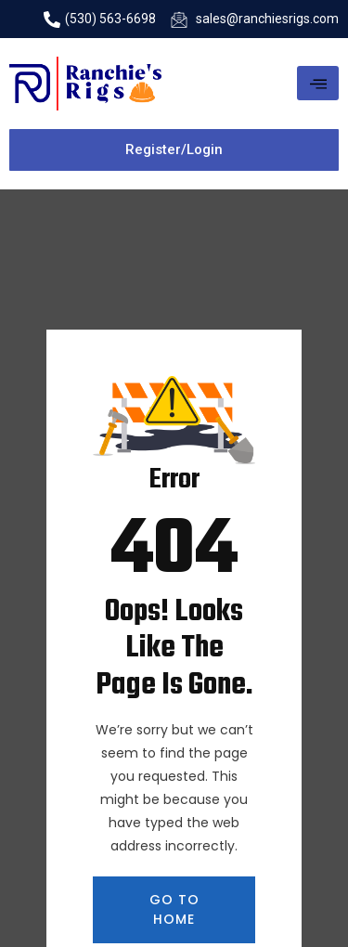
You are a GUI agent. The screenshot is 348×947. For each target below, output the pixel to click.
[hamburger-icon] (318, 83)
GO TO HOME (174, 909)
